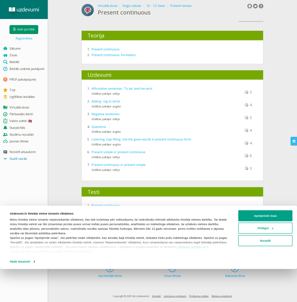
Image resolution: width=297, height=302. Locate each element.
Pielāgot (265, 261)
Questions (98, 127)
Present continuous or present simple (118, 165)
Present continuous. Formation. (113, 55)
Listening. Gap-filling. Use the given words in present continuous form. (141, 139)
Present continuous (105, 49)
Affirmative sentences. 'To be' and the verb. (122, 88)
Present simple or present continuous (118, 152)
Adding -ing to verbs (105, 101)
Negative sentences (105, 114)
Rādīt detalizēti (20, 294)
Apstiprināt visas (265, 248)
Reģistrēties (24, 38)
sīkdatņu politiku (190, 279)
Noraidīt (265, 273)
